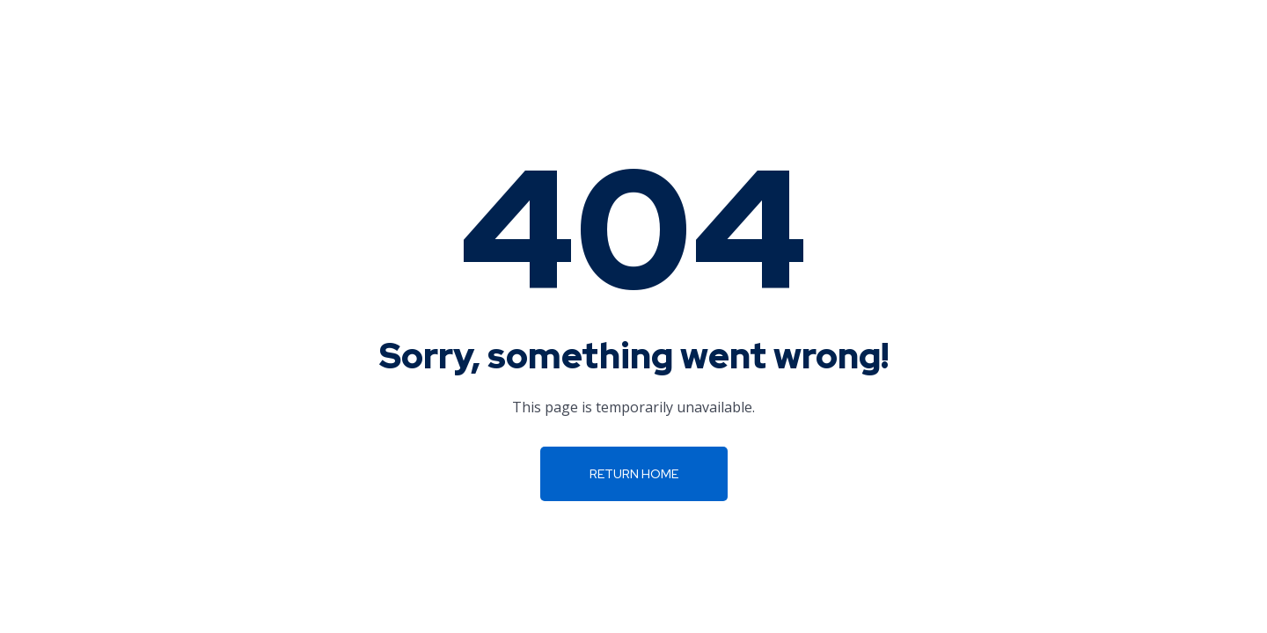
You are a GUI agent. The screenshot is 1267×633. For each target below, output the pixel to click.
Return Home (634, 474)
